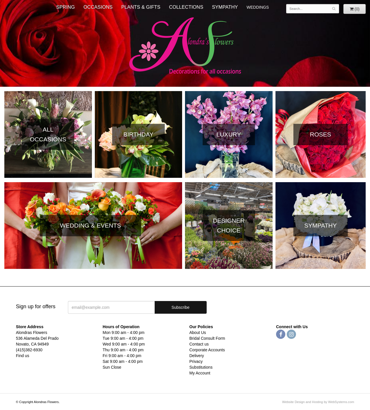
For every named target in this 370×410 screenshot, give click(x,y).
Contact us (199, 344)
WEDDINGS (258, 7)
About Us (197, 332)
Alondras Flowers (185, 46)
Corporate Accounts (207, 350)
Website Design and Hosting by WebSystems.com (318, 402)
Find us (22, 355)
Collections (186, 7)
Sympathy (225, 7)
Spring (65, 7)
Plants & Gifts (140, 7)
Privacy (196, 361)
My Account (199, 373)
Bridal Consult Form (207, 338)
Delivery (196, 355)
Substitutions (200, 367)
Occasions (98, 7)
